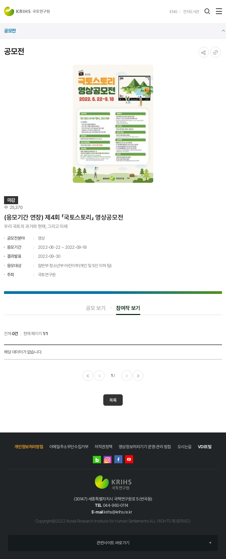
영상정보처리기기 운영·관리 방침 (145, 446)
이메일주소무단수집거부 (69, 446)
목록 (113, 400)
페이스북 (118, 459)
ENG (173, 11)
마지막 (138, 375)
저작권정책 (103, 446)
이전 (99, 375)
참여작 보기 (128, 308)
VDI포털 (205, 446)
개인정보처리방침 (28, 446)
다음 (126, 375)
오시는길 (184, 446)
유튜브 (129, 459)
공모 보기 (95, 308)
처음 (87, 375)
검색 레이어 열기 (207, 11)
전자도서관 (191, 11)
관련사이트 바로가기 (113, 542)
